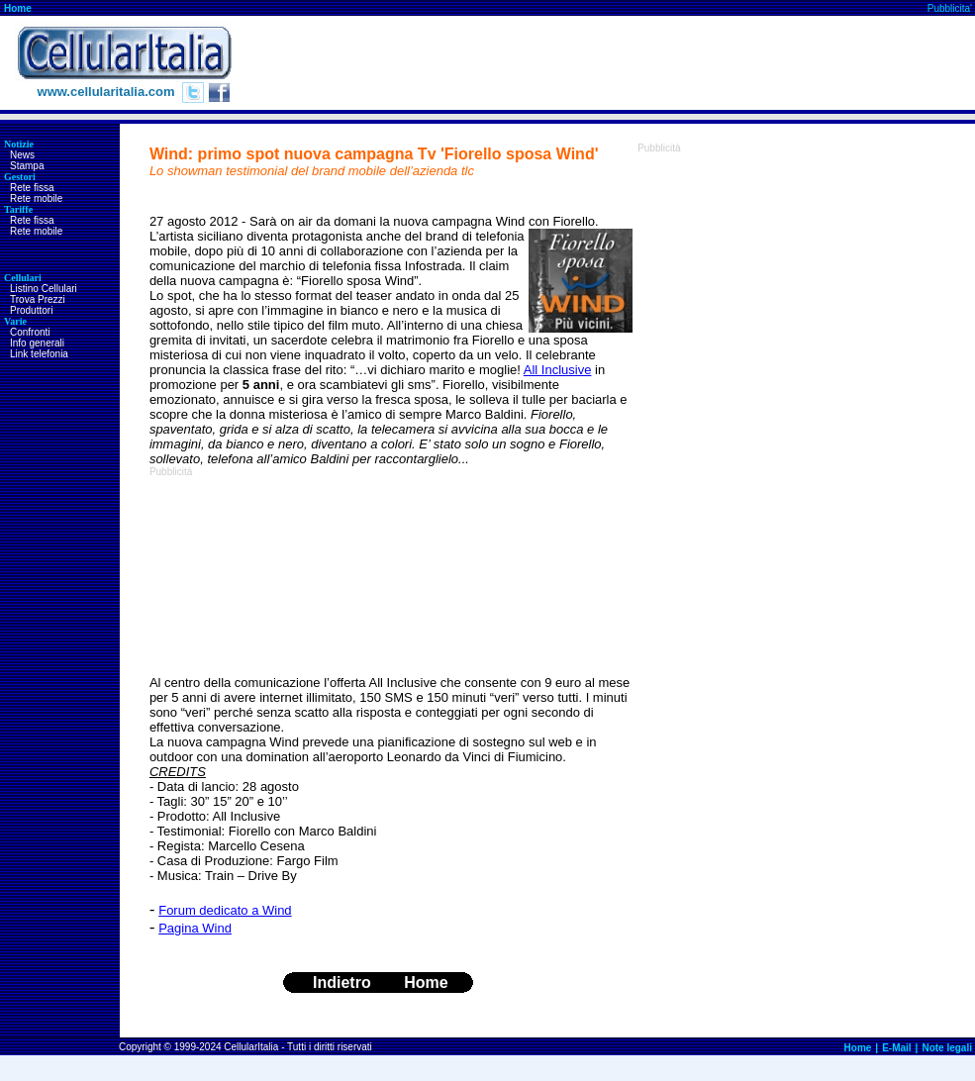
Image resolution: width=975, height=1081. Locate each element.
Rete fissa (31, 187)
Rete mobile (36, 198)
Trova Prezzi (37, 299)
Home (18, 8)
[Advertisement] (261, 576)
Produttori (31, 310)
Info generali (37, 343)
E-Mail (896, 1047)
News (22, 154)
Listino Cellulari (43, 288)
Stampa (27, 165)
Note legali (947, 1047)
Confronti (30, 332)
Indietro (342, 982)
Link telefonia (39, 353)
